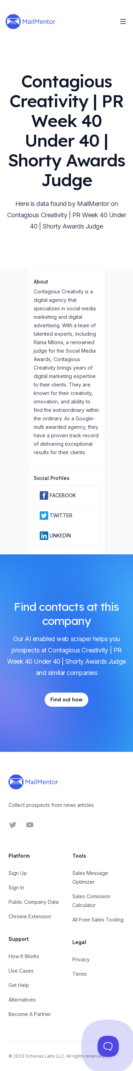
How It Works (24, 956)
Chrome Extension (30, 916)
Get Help (19, 985)
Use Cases (21, 971)
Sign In (16, 887)
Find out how (66, 699)
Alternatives (22, 1000)
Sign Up (18, 873)
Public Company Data (34, 902)
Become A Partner (30, 1014)
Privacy (81, 959)
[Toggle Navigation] (123, 21)
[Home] (30, 21)
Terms (79, 974)
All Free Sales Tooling (97, 920)
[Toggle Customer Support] (108, 1046)
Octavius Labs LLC (44, 1056)
